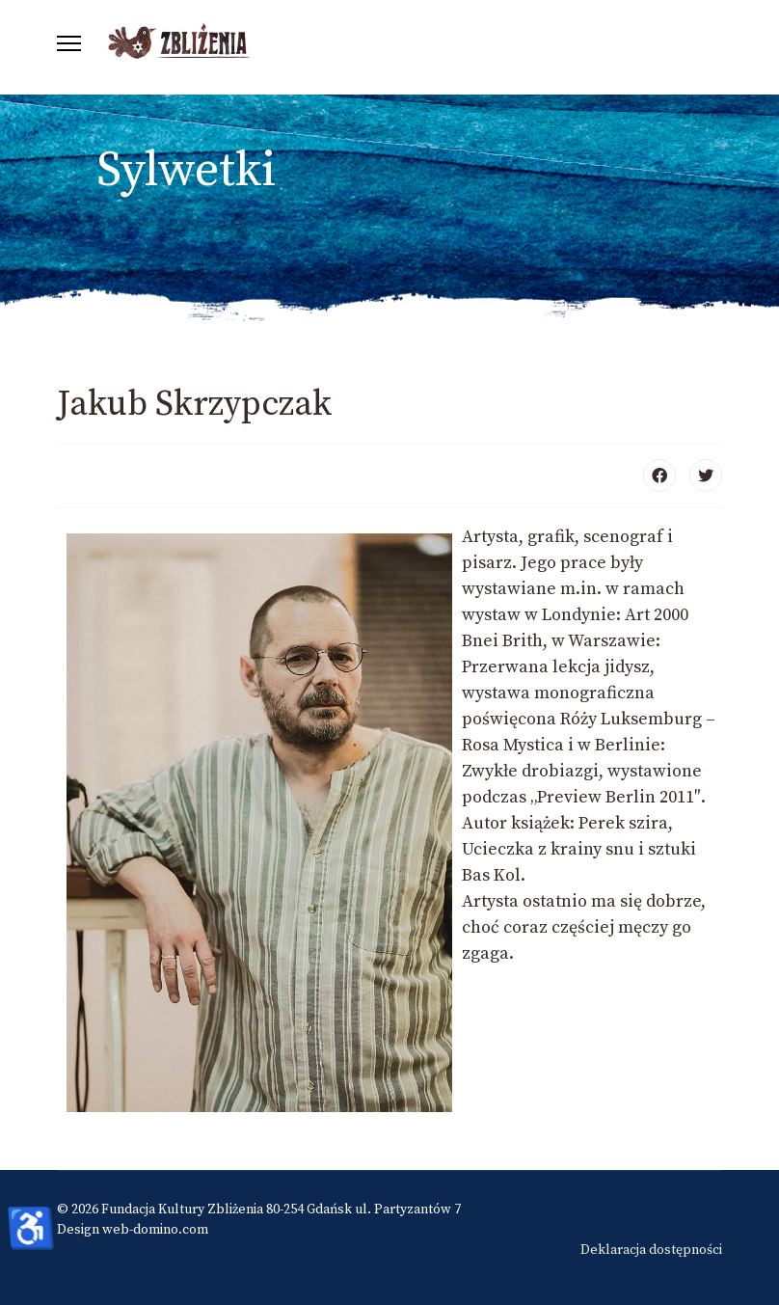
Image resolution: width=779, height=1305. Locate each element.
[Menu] (69, 43)
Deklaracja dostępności (651, 1250)
